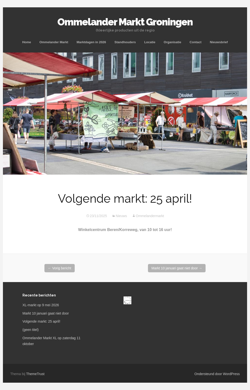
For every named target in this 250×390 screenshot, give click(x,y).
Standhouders (125, 42)
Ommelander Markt (53, 42)
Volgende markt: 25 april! (41, 321)
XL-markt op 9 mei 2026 (40, 305)
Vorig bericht (59, 268)
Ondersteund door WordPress (217, 374)
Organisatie (172, 42)
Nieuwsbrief (219, 42)
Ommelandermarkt (150, 216)
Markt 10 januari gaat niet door (176, 268)
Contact (195, 42)
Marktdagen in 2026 (91, 42)
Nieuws (121, 216)
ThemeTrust (35, 374)
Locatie (150, 42)
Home (26, 42)
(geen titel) (30, 330)
